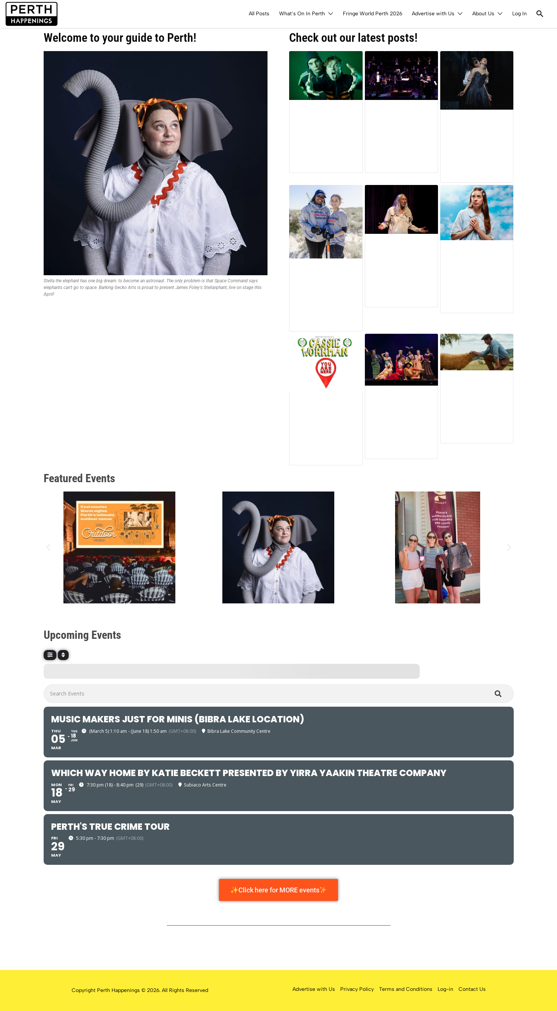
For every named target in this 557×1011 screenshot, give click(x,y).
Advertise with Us (433, 13)
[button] (48, 547)
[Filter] (50, 655)
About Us (483, 13)
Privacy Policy (357, 989)
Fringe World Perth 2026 (372, 13)
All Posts (259, 13)
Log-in (445, 989)
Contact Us (472, 989)
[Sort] (63, 655)
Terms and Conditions (405, 989)
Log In (519, 13)
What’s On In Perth (302, 13)
